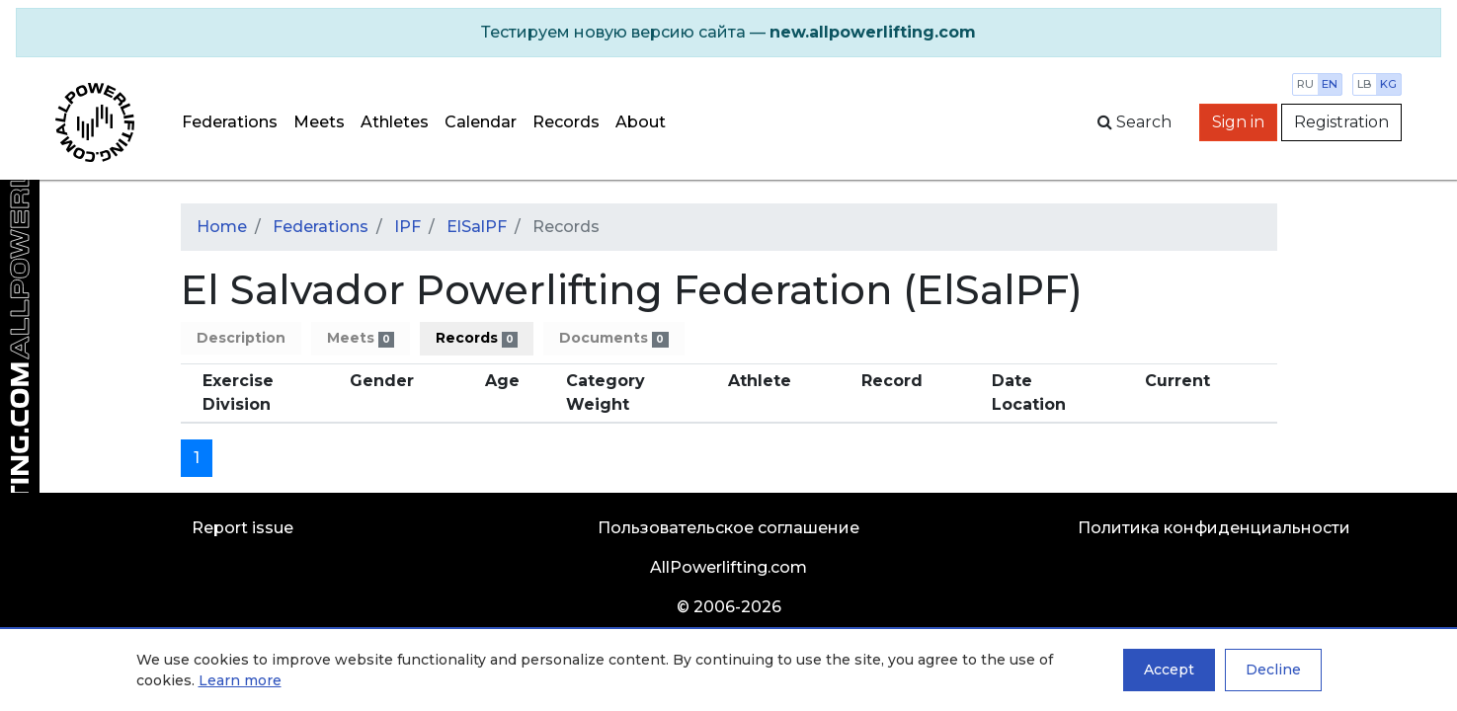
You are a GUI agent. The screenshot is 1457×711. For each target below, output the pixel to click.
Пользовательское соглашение (728, 527)
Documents (613, 338)
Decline (1273, 669)
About (640, 122)
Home (222, 226)
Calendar (481, 122)
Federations (230, 122)
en (1329, 84)
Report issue (242, 527)
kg (1388, 84)
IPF (407, 226)
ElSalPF (476, 226)
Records (566, 122)
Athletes (395, 122)
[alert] (728, 32)
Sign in (1238, 122)
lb (1364, 84)
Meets (319, 122)
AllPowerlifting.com (728, 567)
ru (1305, 84)
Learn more (240, 680)
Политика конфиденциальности (1214, 527)
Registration (1341, 122)
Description (241, 338)
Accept (1169, 669)
